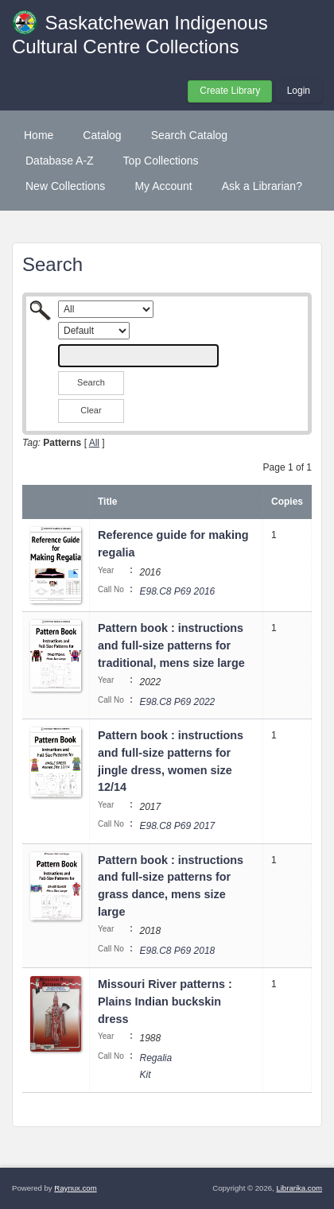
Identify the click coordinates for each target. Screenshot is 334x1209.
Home (38, 135)
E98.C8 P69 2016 (177, 591)
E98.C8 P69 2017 (177, 825)
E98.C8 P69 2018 (177, 950)
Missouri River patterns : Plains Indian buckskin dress (165, 1001)
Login (298, 90)
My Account (163, 186)
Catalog (102, 135)
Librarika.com (299, 1188)
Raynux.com (75, 1188)
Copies (287, 501)
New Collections (65, 186)
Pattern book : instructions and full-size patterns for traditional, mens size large (171, 645)
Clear (90, 410)
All (94, 442)
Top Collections (161, 160)
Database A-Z (59, 160)
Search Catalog (189, 135)
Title (107, 501)
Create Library (230, 90)
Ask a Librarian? (262, 186)
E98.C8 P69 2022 (177, 701)
